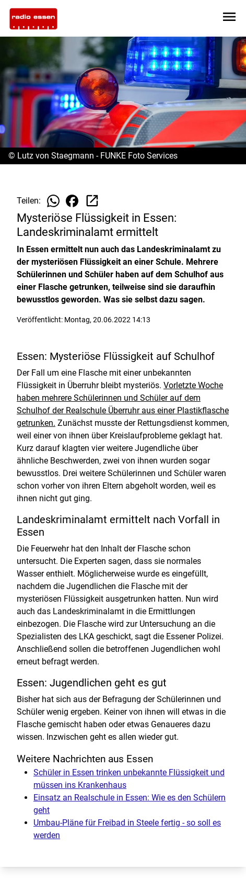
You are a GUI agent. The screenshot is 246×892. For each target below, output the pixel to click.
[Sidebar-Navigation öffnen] (229, 18)
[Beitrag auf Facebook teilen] (72, 201)
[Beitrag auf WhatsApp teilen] (53, 201)
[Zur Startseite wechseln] (33, 18)
